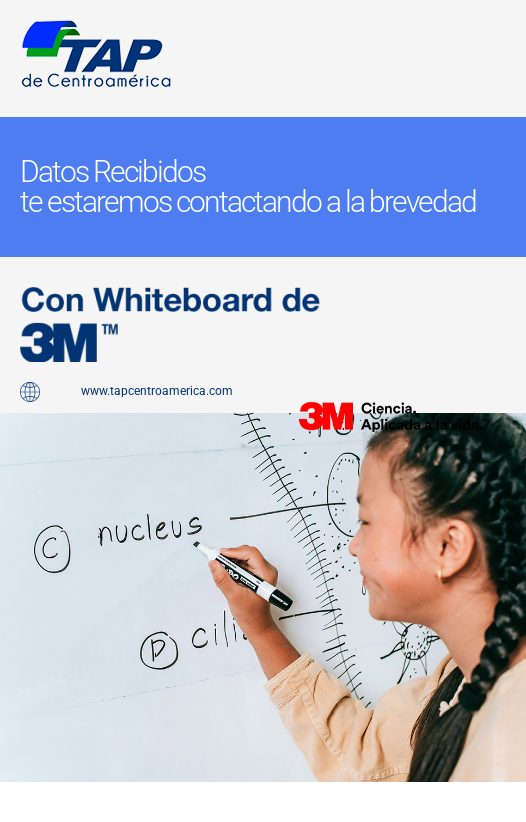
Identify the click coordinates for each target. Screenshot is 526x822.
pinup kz (21, 792)
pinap (16, 452)
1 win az (24, 452)
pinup (20, 452)
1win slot (12, 792)
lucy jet (16, 792)
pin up (12, 452)
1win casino (28, 792)
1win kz (34, 792)
